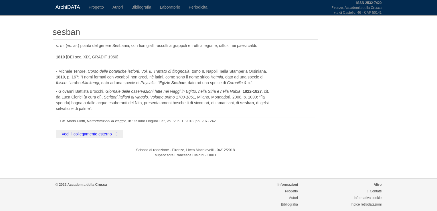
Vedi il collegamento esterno (89, 134)
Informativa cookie (367, 198)
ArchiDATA (68, 7)
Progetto (96, 7)
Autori (117, 7)
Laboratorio (170, 7)
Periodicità (198, 7)
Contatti (374, 191)
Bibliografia (141, 7)
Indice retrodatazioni (366, 204)
